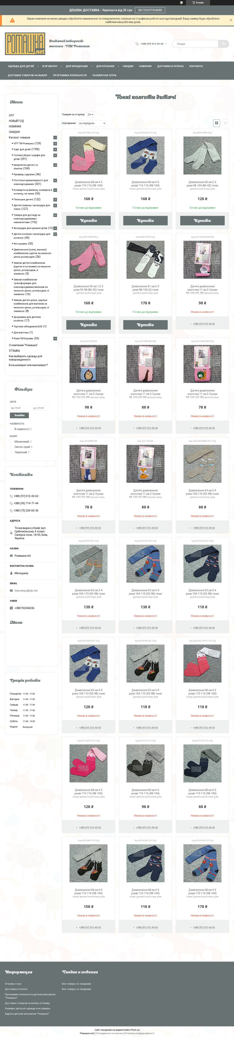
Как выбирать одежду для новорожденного (25, 358)
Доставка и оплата (170, 66)
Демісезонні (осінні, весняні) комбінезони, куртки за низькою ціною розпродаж (32, 253)
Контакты (196, 66)
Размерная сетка (104, 75)
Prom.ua (135, 1030)
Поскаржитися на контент (109, 1033)
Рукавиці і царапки (24, 174)
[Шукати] (223, 44)
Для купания (105, 66)
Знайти (19, 415)
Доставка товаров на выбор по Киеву (27, 1003)
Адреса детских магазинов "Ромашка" (27, 1013)
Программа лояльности (70, 75)
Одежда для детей (21, 66)
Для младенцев (77, 66)
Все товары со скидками (76, 983)
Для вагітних (21, 332)
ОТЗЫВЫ (14, 350)
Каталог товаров (19, 137)
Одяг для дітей (22, 149)
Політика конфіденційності (139, 1033)
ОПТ (11, 115)
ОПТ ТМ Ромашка (24, 143)
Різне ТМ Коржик (23, 338)
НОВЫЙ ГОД (16, 120)
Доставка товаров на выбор (27, 75)
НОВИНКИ (145, 66)
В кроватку (49, 66)
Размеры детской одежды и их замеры (27, 1008)
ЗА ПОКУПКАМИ (150, 10)
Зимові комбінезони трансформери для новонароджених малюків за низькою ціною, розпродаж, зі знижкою (31, 287)
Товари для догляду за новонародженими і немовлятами (27, 219)
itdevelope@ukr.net (26, 590)
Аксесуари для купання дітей (30, 228)
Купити (88, 221)
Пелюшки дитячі (23, 199)
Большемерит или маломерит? (28, 365)
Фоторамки (20, 243)
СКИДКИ (128, 66)
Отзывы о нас (13, 983)
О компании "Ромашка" (23, 345)
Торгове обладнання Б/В (28, 326)
